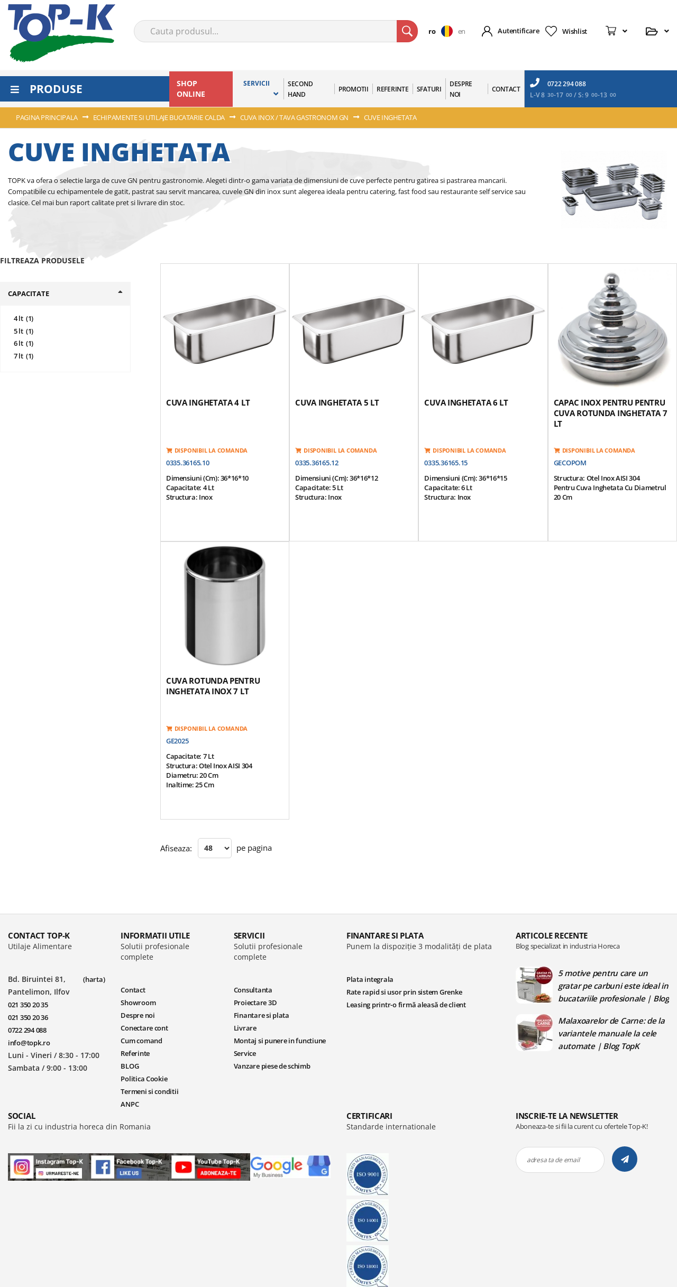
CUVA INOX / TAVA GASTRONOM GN (295, 117)
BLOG (130, 1066)
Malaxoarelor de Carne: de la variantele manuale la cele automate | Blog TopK (611, 1033)
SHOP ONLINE (191, 88)
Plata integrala (370, 979)
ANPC (130, 1104)
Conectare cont (144, 1028)
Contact (133, 990)
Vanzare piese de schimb (272, 1066)
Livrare (245, 1028)
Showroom (138, 1002)
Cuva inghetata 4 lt (208, 402)
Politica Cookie (144, 1078)
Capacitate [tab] (28, 293)
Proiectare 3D (255, 1002)
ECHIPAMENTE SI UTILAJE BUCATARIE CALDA (159, 117)
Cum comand (141, 1040)
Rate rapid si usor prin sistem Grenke (404, 992)
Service (245, 1053)
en (461, 31)
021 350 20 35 (28, 1004)
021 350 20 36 (28, 1017)
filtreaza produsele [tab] (42, 260)
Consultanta (253, 990)
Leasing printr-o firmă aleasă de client (406, 1004)
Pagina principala (47, 117)
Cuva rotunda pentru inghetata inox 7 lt (213, 685)
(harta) (94, 979)
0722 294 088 (558, 83)
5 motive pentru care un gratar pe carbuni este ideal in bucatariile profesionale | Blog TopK (613, 986)
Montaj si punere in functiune (280, 1040)
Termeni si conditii (149, 1091)
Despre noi (137, 1015)
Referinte (135, 1053)
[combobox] (276, 31)
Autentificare (518, 30)
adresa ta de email (553, 1159)
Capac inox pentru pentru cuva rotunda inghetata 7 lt (610, 413)
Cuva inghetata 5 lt (337, 402)
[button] (443, 31)
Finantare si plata (261, 1015)
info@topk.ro (29, 1042)
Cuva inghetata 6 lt (466, 402)
